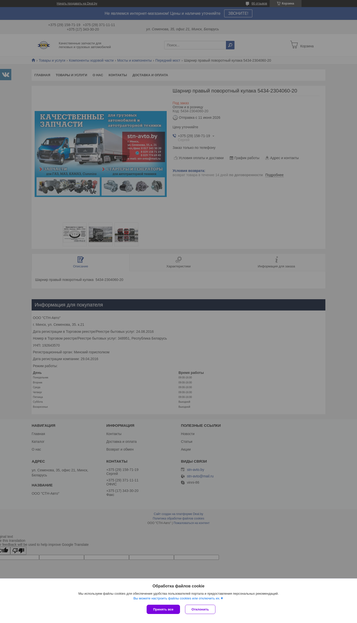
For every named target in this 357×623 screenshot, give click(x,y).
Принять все (163, 609)
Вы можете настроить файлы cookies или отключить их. (176, 598)
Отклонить (200, 609)
